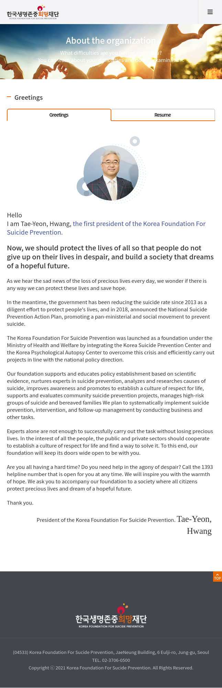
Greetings (58, 114)
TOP (217, 578)
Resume (162, 114)
